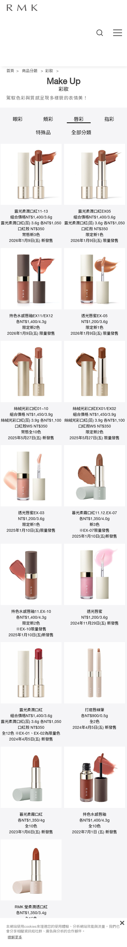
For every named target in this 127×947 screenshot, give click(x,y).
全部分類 (81, 133)
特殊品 (43, 133)
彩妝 (49, 71)
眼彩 (18, 119)
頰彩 (48, 119)
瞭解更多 (15, 937)
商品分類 (29, 71)
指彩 (109, 119)
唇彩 (79, 119)
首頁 (10, 71)
